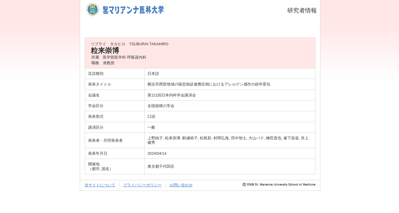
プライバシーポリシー (142, 185)
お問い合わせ (181, 185)
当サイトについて (100, 185)
